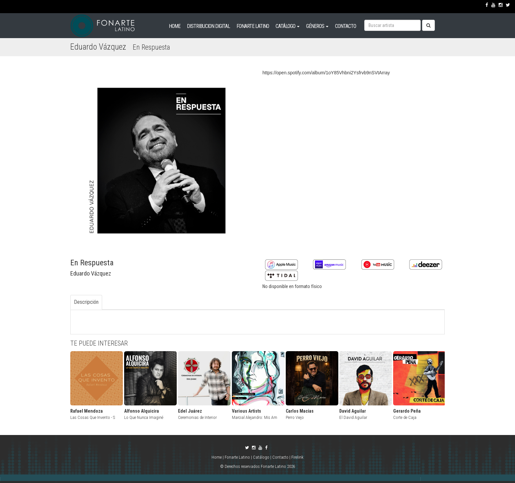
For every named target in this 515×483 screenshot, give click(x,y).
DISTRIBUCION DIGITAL (208, 26)
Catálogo (261, 457)
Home (217, 457)
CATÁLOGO (288, 26)
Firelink (297, 457)
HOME (174, 26)
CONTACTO (345, 26)
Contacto (280, 457)
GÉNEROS (317, 26)
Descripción (86, 302)
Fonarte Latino (237, 457)
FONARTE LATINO (252, 26)
